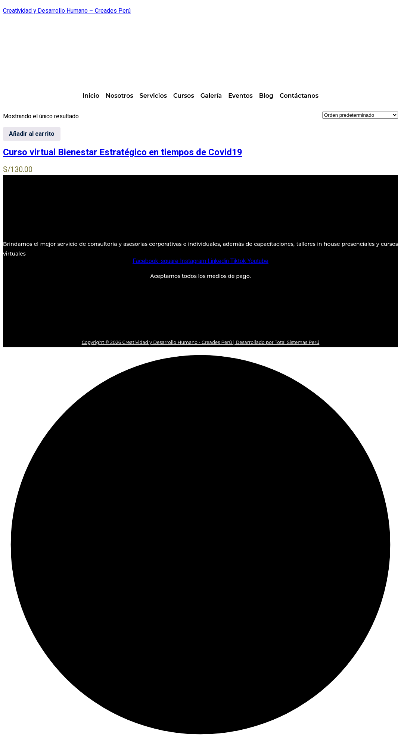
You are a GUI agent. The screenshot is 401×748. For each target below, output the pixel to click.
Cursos (183, 95)
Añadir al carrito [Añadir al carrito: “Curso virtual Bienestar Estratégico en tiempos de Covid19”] (32, 133)
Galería (211, 95)
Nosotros (119, 95)
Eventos (240, 95)
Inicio (91, 95)
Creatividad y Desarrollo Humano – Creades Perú (67, 10)
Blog (266, 95)
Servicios (153, 95)
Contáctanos (299, 95)
